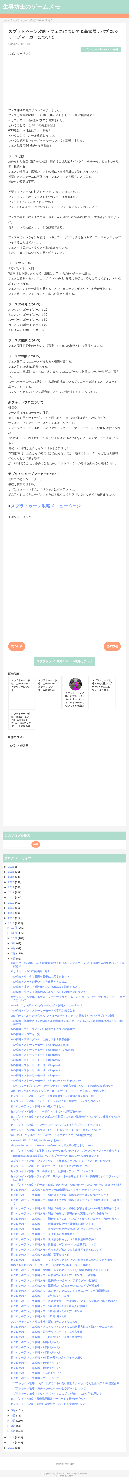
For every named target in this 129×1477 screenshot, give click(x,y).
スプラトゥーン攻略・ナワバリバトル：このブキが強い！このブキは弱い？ (56, 1393)
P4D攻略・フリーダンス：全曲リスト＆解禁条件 (40, 1039)
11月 (14, 932)
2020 (11, 897)
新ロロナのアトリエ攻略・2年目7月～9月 (36, 1342)
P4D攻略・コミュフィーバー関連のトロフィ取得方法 (43, 1029)
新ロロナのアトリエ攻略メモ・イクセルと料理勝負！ (43, 1234)
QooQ (70, 1476)
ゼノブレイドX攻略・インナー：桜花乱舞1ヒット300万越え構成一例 (52, 1095)
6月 (13, 958)
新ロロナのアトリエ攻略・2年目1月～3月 (36, 1352)
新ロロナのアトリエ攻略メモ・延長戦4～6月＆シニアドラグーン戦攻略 (54, 1280)
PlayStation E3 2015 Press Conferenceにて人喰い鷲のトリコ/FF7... (53, 1145)
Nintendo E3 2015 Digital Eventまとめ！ (36, 1140)
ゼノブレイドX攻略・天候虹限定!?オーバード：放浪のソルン (48, 1403)
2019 (11, 902)
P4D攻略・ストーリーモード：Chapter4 (35, 1065)
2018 (11, 907)
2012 (11, 1447)
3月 (13, 1420)
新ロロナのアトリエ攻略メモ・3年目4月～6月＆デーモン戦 (46, 1311)
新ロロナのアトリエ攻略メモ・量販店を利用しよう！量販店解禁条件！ (54, 1239)
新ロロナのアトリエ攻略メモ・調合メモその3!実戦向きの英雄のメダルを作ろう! (59, 1213)
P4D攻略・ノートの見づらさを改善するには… (39, 981)
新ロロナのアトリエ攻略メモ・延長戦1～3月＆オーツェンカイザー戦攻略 (55, 1285)
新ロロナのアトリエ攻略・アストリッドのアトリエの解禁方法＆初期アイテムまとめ (62, 1326)
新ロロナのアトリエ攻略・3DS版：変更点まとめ (40, 1254)
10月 (14, 938)
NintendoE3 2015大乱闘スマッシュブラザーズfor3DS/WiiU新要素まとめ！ (56, 1155)
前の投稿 (112, 646)
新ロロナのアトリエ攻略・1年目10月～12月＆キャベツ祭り (47, 1357)
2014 (11, 1437)
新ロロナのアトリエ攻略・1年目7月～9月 (36, 1362)
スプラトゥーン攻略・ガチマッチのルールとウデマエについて (48, 1388)
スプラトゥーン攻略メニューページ (46, 506)
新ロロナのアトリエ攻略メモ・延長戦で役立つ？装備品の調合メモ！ (52, 1223)
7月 (13, 953)
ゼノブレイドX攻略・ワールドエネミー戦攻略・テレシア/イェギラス (52, 1171)
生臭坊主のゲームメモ (31, 7)
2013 (11, 1442)
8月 (13, 948)
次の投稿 (16, 646)
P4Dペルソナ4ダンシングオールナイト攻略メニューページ (46, 1005)
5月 (13, 1410)
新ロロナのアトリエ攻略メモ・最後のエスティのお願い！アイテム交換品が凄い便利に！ (64, 1301)
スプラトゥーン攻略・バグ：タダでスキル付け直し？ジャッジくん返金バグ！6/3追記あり (65, 1383)
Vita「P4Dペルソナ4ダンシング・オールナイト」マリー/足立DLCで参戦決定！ (59, 1090)
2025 (11, 871)
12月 (14, 927)
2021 (11, 892)
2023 (11, 882)
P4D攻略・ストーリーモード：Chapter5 (35, 1059)
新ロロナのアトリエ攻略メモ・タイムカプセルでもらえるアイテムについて (56, 1249)
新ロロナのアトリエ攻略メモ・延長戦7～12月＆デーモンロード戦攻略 (53, 1275)
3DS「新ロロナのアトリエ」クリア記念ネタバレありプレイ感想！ (51, 1264)
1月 (13, 1430)
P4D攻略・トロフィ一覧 (25, 1034)
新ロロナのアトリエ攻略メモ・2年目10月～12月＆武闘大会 (47, 1336)
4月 (13, 1415)
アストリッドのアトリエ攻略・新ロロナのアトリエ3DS (44, 1321)
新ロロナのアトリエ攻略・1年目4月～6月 (36, 1367)
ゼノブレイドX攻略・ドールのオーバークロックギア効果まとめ (49, 1165)
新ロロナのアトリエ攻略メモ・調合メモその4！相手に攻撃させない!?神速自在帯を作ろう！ (66, 1208)
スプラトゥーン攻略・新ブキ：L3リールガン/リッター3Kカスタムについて (56, 1130)
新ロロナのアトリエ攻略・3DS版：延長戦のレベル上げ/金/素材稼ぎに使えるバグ (60, 1270)
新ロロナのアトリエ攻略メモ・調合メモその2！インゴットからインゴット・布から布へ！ (65, 1218)
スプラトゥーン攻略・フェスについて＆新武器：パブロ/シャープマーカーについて (61, 1160)
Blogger (70, 1464)
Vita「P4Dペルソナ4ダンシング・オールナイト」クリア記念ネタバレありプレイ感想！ (64, 1015)
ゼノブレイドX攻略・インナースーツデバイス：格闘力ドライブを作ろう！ (56, 1101)
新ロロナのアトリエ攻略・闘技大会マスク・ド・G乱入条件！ (48, 1331)
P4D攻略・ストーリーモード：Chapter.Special (40, 1044)
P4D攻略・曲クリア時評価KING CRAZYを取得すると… (45, 986)
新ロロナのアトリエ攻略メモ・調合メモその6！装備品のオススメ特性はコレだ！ (60, 1194)
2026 (11, 866)
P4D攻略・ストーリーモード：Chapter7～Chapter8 (42, 1049)
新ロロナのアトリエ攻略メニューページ (35, 1378)
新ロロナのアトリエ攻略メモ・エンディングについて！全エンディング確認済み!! (60, 1290)
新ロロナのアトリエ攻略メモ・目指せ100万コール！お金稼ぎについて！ (54, 1244)
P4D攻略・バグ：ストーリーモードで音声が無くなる (43, 1010)
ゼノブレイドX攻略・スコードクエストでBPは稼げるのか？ (47, 1111)
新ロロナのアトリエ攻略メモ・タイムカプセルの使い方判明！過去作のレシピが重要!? (63, 1259)
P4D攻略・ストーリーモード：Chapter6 (35, 1054)
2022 (11, 887)
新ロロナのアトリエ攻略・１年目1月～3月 (36, 1372)
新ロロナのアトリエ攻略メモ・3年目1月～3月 (38, 1316)
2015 (11, 923)
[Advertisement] (64, 80)
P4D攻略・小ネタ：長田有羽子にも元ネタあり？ (40, 976)
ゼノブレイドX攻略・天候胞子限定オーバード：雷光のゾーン (48, 1398)
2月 (13, 1425)
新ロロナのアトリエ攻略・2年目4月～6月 (36, 1347)
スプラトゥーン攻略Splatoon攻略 (101, 49)
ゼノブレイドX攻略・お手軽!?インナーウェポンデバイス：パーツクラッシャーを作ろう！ (65, 1150)
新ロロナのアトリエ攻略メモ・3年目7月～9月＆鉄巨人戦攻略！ (49, 1306)
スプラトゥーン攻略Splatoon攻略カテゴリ (64, 661)
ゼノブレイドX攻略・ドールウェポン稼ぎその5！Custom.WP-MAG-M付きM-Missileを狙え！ (67, 1184)
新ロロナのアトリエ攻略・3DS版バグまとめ (37, 1106)
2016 (11, 917)
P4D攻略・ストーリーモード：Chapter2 (35, 1075)
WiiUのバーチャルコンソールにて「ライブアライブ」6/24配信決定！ (53, 1135)
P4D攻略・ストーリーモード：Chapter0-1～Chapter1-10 (46, 1080)
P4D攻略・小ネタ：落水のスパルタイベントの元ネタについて (48, 991)
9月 (13, 943)
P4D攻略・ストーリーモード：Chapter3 (35, 1070)
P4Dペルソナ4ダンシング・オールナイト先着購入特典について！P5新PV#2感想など (62, 1085)
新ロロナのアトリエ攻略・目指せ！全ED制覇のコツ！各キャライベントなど (57, 1189)
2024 (11, 876)
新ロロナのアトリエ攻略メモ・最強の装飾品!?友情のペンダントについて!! (56, 1228)
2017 (11, 912)
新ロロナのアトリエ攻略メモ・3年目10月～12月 (40, 1295)
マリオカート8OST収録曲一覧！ (30, 971)
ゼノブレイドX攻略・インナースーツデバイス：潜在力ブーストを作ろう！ (56, 1124)
